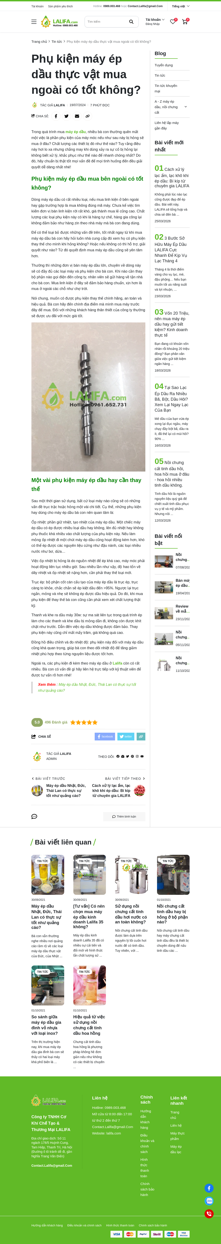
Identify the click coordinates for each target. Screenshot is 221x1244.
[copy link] (87, 116)
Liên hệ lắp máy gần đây (167, 125)
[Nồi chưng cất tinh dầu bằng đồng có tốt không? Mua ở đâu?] (164, 561)
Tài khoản (37, 6)
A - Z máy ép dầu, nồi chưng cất (166, 106)
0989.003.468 (111, 6)
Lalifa (59, 105)
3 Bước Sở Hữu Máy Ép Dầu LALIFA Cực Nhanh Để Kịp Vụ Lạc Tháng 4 (171, 249)
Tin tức (160, 75)
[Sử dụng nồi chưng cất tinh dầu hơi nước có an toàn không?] (131, 875)
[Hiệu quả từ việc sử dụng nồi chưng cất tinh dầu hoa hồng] (89, 985)
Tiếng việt (178, 6)
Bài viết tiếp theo (125, 778)
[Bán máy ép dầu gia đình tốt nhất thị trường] (164, 587)
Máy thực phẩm (177, 1136)
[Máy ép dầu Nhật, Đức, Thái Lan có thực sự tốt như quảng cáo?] (47, 875)
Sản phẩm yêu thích (60, 6)
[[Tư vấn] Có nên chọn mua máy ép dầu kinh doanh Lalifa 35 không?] (89, 875)
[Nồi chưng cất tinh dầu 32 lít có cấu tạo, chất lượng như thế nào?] (164, 665)
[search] (112, 21)
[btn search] (131, 21)
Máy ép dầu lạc (176, 1149)
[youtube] (142, 757)
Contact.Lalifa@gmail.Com (145, 6)
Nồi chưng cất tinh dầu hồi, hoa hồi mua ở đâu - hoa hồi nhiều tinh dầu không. (172, 474)
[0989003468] (209, 1201)
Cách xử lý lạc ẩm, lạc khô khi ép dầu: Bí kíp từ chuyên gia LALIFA (172, 177)
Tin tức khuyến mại (166, 88)
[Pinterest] (132, 757)
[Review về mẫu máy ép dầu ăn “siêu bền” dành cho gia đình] (164, 613)
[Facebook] (209, 1188)
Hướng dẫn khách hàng (145, 1119)
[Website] (122, 757)
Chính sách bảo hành (147, 1189)
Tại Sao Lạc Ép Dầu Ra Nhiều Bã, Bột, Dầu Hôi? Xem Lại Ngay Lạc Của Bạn (171, 399)
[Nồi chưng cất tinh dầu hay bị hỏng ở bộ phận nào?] (173, 875)
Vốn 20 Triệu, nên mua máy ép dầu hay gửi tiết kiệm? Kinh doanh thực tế (172, 324)
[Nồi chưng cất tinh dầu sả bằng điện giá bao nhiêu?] (164, 639)
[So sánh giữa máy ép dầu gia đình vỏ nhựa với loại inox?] (47, 985)
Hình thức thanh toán (144, 1168)
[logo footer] (51, 1101)
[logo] (59, 22)
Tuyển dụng (164, 65)
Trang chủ (174, 1115)
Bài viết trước (48, 778)
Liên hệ (176, 1125)
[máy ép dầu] (76, 132)
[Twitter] (127, 757)
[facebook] (117, 757)
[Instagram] (137, 757)
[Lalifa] (117, 663)
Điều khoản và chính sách (147, 1143)
